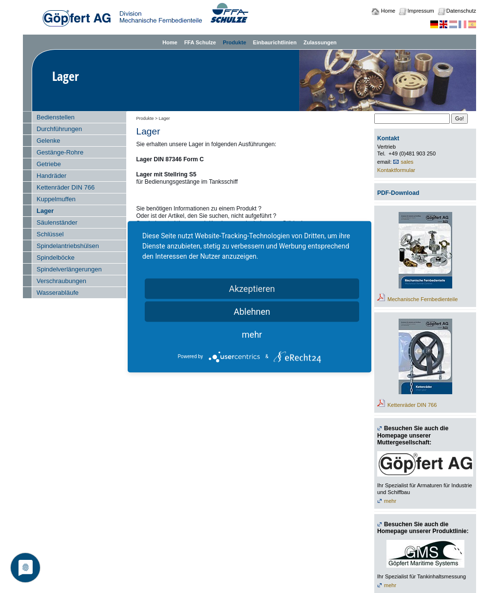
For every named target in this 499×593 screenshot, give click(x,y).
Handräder (51, 175)
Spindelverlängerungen (69, 269)
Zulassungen (320, 42)
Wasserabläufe (57, 292)
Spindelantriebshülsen (68, 245)
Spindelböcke (56, 257)
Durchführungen (59, 129)
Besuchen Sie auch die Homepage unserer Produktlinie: (423, 528)
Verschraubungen (61, 281)
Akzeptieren (252, 288)
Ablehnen (251, 311)
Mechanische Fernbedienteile (422, 299)
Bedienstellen (56, 117)
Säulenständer (57, 222)
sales (407, 162)
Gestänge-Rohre (60, 152)
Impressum (420, 11)
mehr (390, 501)
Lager (45, 210)
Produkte (234, 42)
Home (388, 11)
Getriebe (49, 164)
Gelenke (48, 140)
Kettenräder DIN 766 (66, 187)
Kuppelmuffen (56, 199)
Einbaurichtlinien (275, 42)
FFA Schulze (200, 42)
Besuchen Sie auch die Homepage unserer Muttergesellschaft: (412, 435)
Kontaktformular (396, 170)
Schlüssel (50, 234)
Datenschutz (461, 11)
